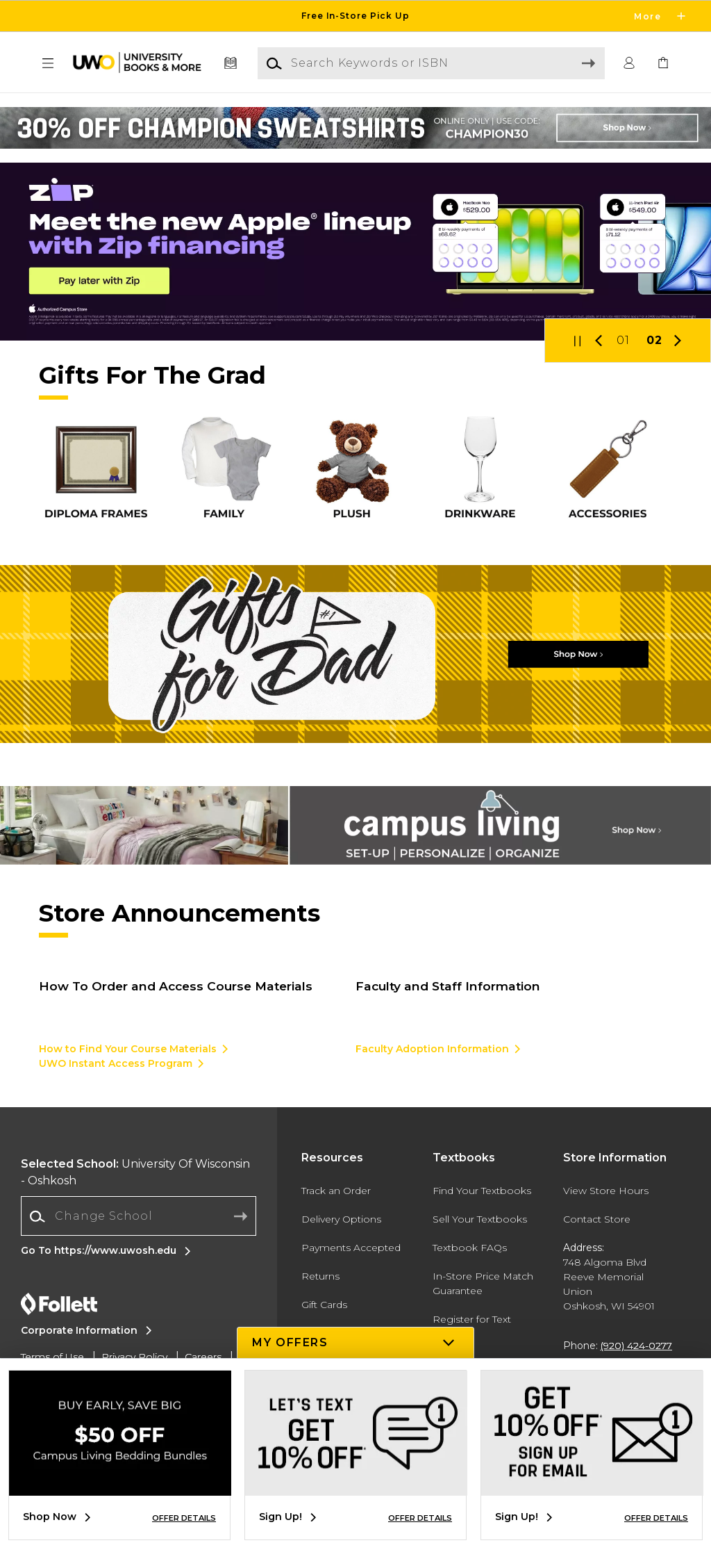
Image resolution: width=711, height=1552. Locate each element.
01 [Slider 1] (623, 340)
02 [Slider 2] (654, 340)
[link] (663, 63)
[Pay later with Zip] (355, 252)
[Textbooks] (231, 63)
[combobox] (138, 1216)
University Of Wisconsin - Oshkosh (135, 1172)
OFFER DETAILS (184, 1518)
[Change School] (138, 1216)
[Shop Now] (355, 654)
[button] (48, 63)
